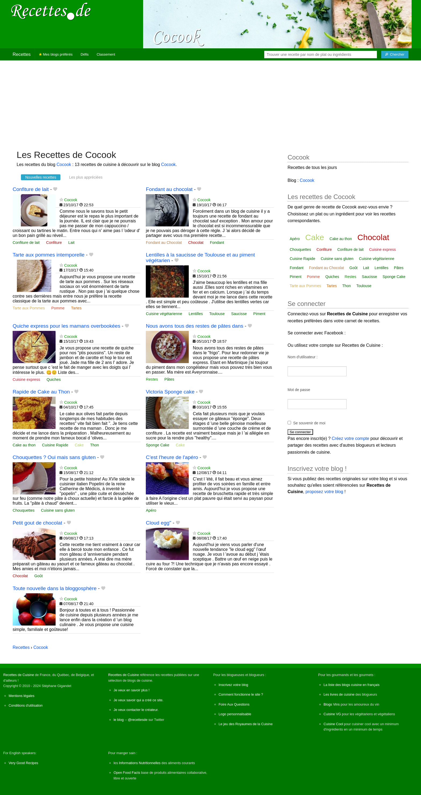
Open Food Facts (127, 773)
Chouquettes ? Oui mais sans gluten (54, 457)
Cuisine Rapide (55, 445)
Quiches (53, 379)
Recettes (22, 54)
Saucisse (239, 314)
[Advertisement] (210, 102)
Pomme (58, 308)
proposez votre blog (324, 491)
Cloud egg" (158, 523)
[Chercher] (394, 54)
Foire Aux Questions (234, 704)
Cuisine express (26, 379)
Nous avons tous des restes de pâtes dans (194, 326)
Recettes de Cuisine (18, 675)
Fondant (217, 242)
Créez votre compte (350, 438)
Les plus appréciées (86, 177)
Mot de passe (299, 390)
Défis (85, 54)
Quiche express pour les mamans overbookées (66, 326)
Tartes (76, 308)
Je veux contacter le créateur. (136, 710)
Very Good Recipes (23, 763)
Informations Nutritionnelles (140, 763)
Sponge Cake (157, 445)
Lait (71, 242)
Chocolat (196, 242)
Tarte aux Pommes (29, 308)
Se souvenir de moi (309, 423)
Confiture (54, 242)
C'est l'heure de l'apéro (172, 457)
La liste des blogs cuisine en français (351, 685)
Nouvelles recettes (40, 177)
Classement (106, 54)
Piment (259, 314)
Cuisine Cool (333, 724)
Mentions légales (21, 696)
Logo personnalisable (235, 714)
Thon (94, 445)
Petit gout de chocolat (37, 523)
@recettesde (137, 720)
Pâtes (169, 379)
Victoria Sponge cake (170, 392)
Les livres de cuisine (339, 694)
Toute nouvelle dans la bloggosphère (55, 588)
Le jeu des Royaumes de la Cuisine (246, 724)
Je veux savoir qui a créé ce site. (139, 700)
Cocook (64, 164)
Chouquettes (24, 510)
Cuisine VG (332, 714)
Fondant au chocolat (169, 189)
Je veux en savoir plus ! (132, 690)
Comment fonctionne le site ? (241, 694)
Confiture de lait (31, 189)
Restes (152, 379)
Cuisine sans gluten (58, 510)
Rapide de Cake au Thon (41, 392)
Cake (79, 445)
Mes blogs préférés (55, 54)
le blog (119, 720)
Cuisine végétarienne (164, 314)
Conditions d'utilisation (26, 705)
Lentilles (196, 314)
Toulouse (217, 314)
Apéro (151, 510)
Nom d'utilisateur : (303, 357)
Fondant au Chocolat (164, 242)
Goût (38, 576)
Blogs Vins (332, 704)
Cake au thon (24, 445)
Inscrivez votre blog (233, 685)
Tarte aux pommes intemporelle (49, 255)
